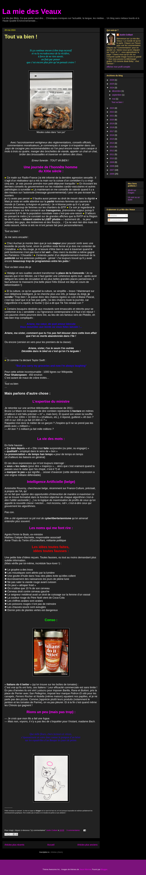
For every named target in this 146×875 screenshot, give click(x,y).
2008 (112, 166)
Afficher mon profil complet (118, 67)
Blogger (104, 869)
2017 (112, 131)
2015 (112, 139)
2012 (112, 150)
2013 (112, 147)
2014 (112, 143)
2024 (112, 87)
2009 (112, 162)
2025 (112, 84)
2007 (112, 170)
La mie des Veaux (31, 11)
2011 (112, 154)
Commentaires (115, 220)
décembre (116, 91)
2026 (112, 80)
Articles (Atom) (57, 852)
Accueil (50, 845)
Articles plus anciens (87, 845)
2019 (112, 123)
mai (114, 99)
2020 (112, 120)
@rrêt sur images (132, 191)
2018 (112, 127)
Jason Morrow (85, 869)
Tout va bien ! (21, 37)
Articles (112, 215)
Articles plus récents (14, 845)
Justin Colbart (126, 35)
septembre (117, 95)
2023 (112, 108)
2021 (112, 116)
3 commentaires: (73, 830)
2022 (112, 112)
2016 (112, 135)
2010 (112, 158)
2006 (112, 174)
